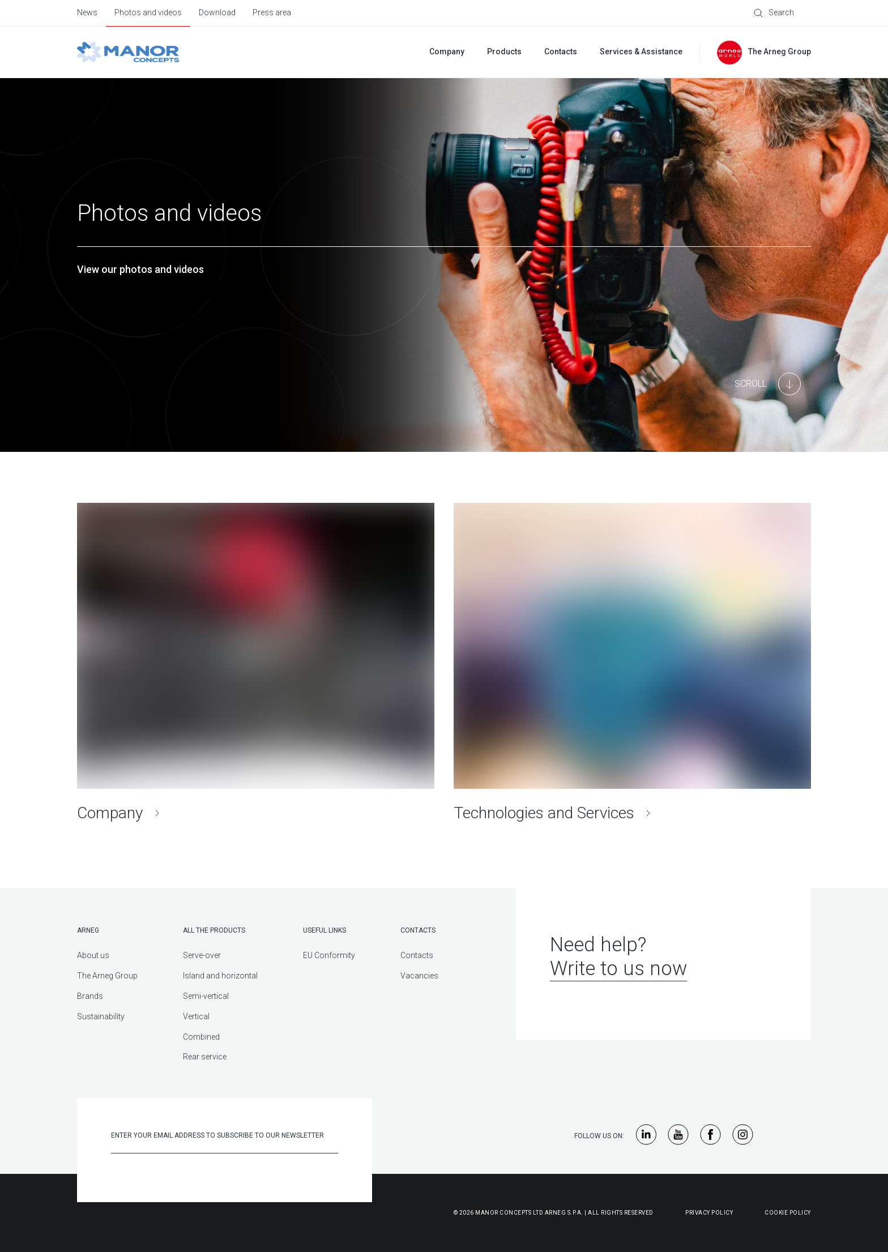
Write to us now (618, 968)
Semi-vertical (206, 996)
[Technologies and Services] (632, 663)
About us (93, 955)
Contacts (416, 955)
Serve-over (202, 955)
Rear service (205, 1056)
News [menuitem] (87, 12)
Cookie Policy (788, 1213)
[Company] (255, 663)
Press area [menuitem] (272, 12)
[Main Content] (768, 384)
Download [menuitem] (217, 12)
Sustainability (101, 1016)
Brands (90, 996)
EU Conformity (329, 955)
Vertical (196, 1016)
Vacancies (419, 975)
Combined (201, 1036)
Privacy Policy (709, 1213)
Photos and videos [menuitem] (148, 12)
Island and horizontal (220, 975)
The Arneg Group (107, 975)
